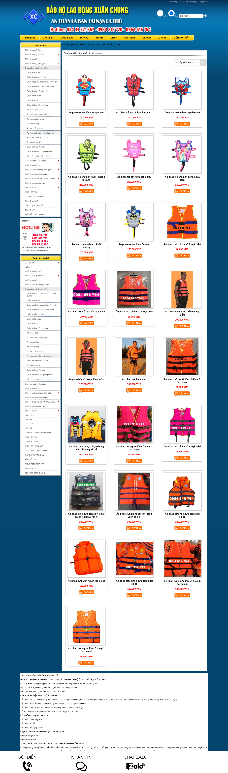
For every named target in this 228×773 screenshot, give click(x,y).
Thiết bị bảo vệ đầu (33, 50)
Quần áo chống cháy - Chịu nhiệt (40, 86)
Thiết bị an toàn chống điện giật (38, 170)
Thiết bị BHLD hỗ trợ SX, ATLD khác (40, 179)
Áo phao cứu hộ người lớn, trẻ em (40, 133)
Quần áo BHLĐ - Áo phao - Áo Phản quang (41, 295)
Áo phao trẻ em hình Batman (134, 244)
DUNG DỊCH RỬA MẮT (34, 206)
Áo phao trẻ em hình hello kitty (134, 177)
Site (177, 16)
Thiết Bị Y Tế (30, 210)
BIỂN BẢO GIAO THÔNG (35, 215)
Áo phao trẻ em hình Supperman (86, 112)
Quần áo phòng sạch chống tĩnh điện (42, 82)
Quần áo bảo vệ (33, 73)
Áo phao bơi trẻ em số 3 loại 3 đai (182, 446)
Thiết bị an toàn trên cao (35, 183)
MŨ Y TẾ (28, 428)
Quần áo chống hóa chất (37, 77)
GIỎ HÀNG (29, 424)
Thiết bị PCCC (31, 188)
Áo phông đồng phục (35, 119)
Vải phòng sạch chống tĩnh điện (40, 156)
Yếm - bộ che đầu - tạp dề (37, 138)
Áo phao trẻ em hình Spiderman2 (134, 112)
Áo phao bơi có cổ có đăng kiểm (86, 379)
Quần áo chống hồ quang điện (39, 151)
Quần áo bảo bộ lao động (37, 105)
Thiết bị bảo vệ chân (33, 165)
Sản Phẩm (29, 415)
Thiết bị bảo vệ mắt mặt (34, 55)
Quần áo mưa (32, 100)
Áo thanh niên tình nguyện (37, 114)
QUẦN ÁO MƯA (31, 442)
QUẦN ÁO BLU (31, 192)
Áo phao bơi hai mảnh (134, 379)
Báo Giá (28, 419)
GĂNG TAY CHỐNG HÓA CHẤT (38, 451)
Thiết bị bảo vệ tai (32, 59)
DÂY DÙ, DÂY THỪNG (34, 197)
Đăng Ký (192, 2)
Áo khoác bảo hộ (34, 110)
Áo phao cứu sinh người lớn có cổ (86, 581)
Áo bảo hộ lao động (35, 142)
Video (27, 267)
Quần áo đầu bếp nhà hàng (38, 91)
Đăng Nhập (203, 2)
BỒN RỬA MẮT (31, 201)
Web (165, 16)
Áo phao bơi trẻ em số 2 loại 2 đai (182, 244)
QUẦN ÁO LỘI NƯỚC (34, 446)
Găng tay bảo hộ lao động (35, 161)
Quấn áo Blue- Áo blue (36, 147)
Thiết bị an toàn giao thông (36, 174)
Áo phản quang (33, 124)
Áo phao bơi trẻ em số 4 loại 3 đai (134, 311)
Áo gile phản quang (35, 128)
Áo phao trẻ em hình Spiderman (182, 112)
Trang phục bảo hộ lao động (36, 68)
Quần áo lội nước (34, 96)
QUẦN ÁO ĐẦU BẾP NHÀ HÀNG (38, 433)
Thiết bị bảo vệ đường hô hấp (37, 64)
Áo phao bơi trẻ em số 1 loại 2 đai (86, 311)
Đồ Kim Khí (29, 263)
